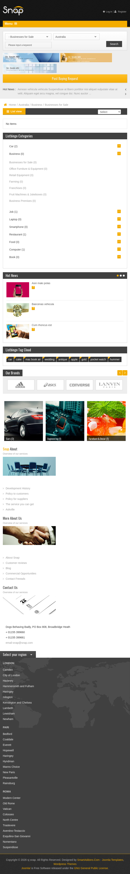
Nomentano (9, 841)
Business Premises (22, 200)
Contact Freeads (15, 578)
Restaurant (17, 234)
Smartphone (18, 226)
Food (14, 242)
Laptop (15, 219)
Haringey (8, 691)
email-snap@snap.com (19, 642)
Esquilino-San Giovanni (16, 836)
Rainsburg (9, 783)
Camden (8, 669)
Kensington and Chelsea (17, 702)
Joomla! (26, 868)
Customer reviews (16, 562)
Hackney (8, 680)
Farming (16, 181)
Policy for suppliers (17, 498)
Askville (10, 509)
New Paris (9, 772)
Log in (107, 11)
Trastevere (9, 825)
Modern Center (11, 797)
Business (37, 104)
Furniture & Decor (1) (99, 439)
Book (14, 257)
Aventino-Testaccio (14, 830)
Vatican (7, 808)
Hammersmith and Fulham (18, 686)
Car (13, 146)
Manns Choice (11, 766)
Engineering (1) (54, 439)
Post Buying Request (65, 78)
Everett (7, 744)
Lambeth (8, 708)
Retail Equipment (21, 175)
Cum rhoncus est (42, 325)
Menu (11, 23)
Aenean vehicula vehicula (33, 89)
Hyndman (8, 761)
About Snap (12, 557)
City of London (11, 675)
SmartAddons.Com (88, 859)
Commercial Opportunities (21, 573)
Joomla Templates (112, 859)
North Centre (10, 819)
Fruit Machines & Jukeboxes (27, 194)
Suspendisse (10, 847)
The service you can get (20, 504)
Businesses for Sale (23, 162)
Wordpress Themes (65, 864)
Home (12, 104)
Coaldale (8, 739)
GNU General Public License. (91, 868)
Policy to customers (17, 493)
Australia (24, 104)
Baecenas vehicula (43, 304)
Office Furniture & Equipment (28, 168)
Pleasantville (10, 777)
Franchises (17, 188)
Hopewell (8, 750)
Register (120, 11)
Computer (17, 249)
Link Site (20, 385)
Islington (8, 697)
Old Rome (9, 803)
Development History (18, 488)
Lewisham (9, 713)
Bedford (7, 733)
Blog (8, 568)
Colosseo (8, 814)
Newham (8, 719)
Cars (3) (10, 439)
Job (13, 211)
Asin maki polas (41, 283)
